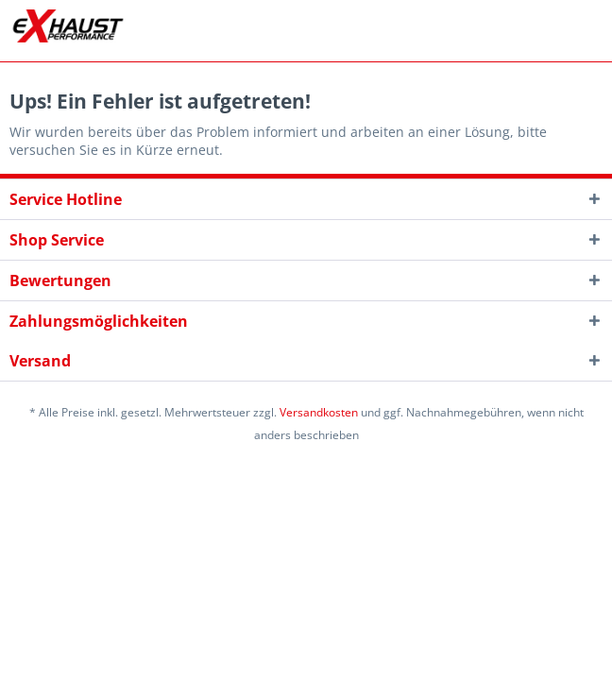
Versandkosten (319, 412)
